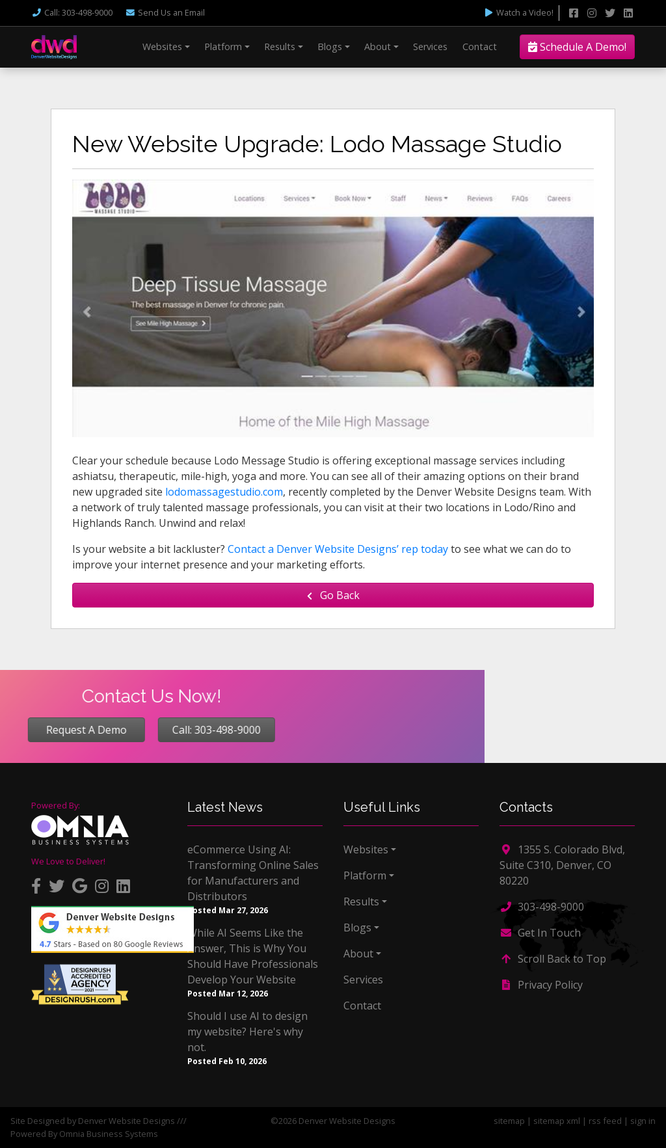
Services (430, 46)
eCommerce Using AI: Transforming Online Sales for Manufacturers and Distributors (253, 872)
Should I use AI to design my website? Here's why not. (247, 1031)
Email (165, 12)
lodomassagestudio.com (224, 492)
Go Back (333, 595)
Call (72, 12)
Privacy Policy (541, 985)
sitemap (509, 1121)
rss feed (605, 1121)
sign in (643, 1121)
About (377, 46)
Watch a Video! (518, 12)
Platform (223, 46)
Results (279, 46)
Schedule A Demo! (577, 47)
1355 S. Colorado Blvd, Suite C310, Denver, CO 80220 (562, 865)
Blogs (329, 46)
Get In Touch (540, 933)
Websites (162, 46)
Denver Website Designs (126, 1121)
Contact (479, 46)
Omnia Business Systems (108, 1134)
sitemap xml (556, 1121)
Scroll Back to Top (553, 959)
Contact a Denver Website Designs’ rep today (338, 549)
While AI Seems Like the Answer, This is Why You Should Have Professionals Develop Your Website (252, 956)
